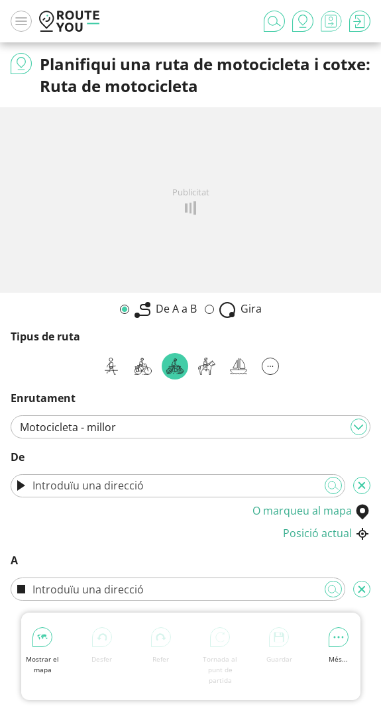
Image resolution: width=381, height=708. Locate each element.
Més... (339, 645)
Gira (240, 309)
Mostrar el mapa (42, 650)
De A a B (166, 309)
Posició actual (326, 533)
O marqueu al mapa (311, 510)
